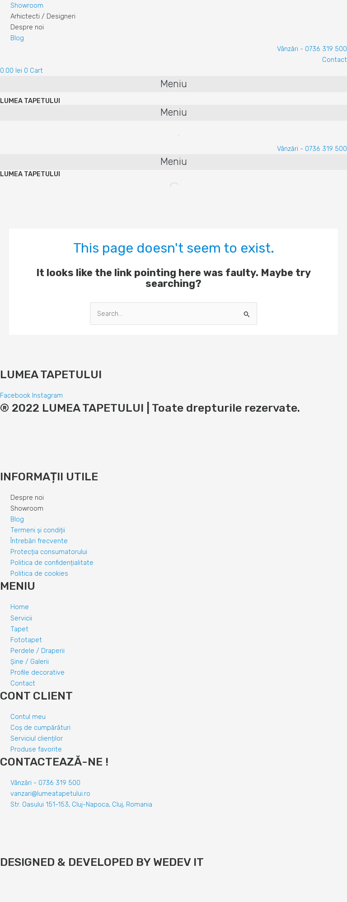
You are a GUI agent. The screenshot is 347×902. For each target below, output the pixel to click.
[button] (173, 84)
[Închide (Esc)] (9, 885)
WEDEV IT (177, 862)
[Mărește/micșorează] (69, 885)
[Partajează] (29, 885)
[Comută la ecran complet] (49, 885)
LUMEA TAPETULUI (30, 101)
